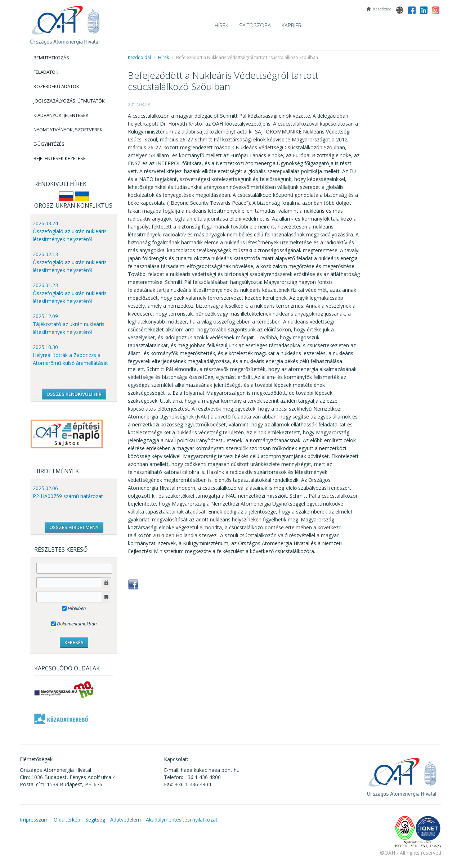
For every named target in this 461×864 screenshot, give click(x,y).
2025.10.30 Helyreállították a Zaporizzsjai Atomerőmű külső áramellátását (70, 355)
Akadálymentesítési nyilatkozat (182, 819)
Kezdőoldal (139, 57)
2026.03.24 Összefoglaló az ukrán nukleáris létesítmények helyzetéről (70, 231)
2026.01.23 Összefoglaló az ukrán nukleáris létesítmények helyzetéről (70, 293)
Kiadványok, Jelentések (61, 115)
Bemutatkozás (51, 57)
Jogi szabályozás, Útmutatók (69, 101)
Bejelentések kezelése (59, 158)
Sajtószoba (255, 25)
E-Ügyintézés (48, 144)
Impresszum (34, 819)
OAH (65, 22)
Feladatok (45, 72)
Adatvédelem (125, 819)
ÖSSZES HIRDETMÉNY (74, 527)
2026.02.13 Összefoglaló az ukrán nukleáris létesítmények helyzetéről (70, 262)
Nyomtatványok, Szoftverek (68, 129)
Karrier (291, 25)
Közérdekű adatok (56, 86)
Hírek (221, 25)
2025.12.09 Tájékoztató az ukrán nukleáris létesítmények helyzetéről (68, 324)
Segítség (95, 819)
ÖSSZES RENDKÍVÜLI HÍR (74, 394)
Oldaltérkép (67, 819)
